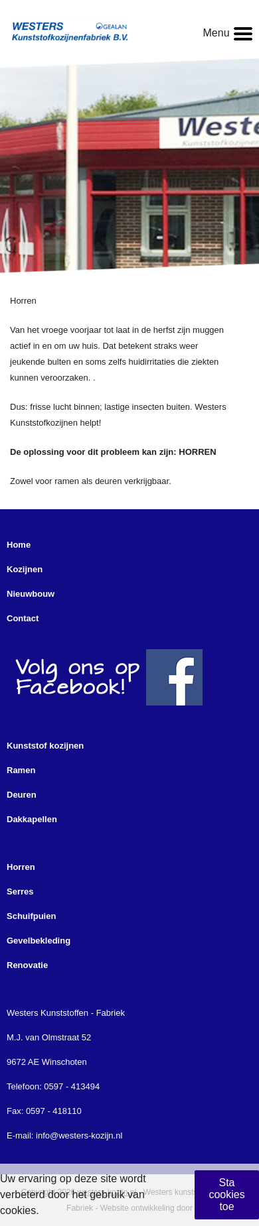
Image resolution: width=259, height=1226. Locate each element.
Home (19, 545)
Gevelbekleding (38, 941)
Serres (20, 891)
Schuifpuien (31, 916)
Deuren (22, 795)
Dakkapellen (32, 819)
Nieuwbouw (30, 594)
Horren (21, 867)
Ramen (21, 770)
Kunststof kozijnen (45, 746)
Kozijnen (25, 569)
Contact (23, 618)
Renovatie (27, 965)
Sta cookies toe (226, 1194)
